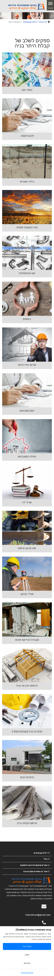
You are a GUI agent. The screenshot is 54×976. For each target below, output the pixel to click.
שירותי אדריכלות (27, 364)
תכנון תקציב (27, 135)
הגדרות (27, 963)
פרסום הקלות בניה (27, 823)
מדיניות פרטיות (27, 972)
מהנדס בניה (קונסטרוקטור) (27, 731)
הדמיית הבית (27, 777)
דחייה (27, 955)
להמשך (33, 898)
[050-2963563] (44, 924)
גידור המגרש (27, 181)
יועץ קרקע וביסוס (27, 548)
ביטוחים (27, 319)
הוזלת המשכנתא (27, 456)
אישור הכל (27, 946)
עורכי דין (27, 502)
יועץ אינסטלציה (27, 273)
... (29, 898)
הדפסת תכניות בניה (27, 685)
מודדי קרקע (27, 594)
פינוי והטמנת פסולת (27, 227)
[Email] (44, 908)
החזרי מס (27, 90)
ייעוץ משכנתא (27, 410)
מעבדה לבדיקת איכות (27, 639)
